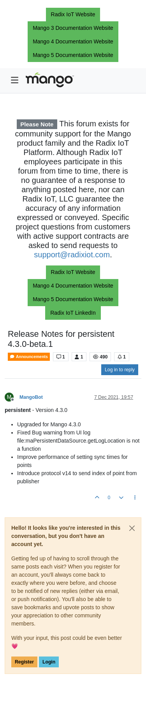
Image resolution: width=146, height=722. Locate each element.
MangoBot (31, 397)
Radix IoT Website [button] (73, 14)
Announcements (29, 356)
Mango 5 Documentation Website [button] (73, 55)
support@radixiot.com (72, 254)
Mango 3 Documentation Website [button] (73, 28)
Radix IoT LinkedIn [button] (72, 313)
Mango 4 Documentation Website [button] (73, 41)
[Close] (132, 528)
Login (48, 662)
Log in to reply (120, 369)
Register (24, 662)
